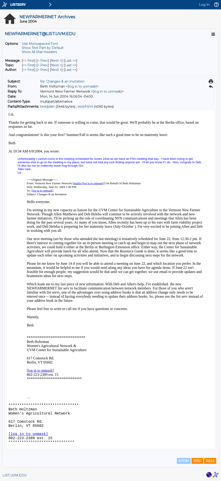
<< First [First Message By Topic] (28, 65)
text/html (85, 106)
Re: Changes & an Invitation (62, 81)
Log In (204, 5)
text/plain (47, 106)
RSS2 (210, 461)
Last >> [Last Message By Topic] (70, 65)
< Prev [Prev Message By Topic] (43, 65)
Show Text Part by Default (43, 48)
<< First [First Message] (28, 61)
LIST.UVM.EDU (15, 475)
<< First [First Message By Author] (28, 70)
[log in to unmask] (82, 86)
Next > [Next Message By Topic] (56, 65)
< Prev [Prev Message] (43, 61)
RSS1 (197, 461)
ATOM (184, 461)
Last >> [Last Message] (70, 61)
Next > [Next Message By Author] (56, 70)
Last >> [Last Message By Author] (70, 70)
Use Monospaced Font (40, 44)
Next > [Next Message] (56, 61)
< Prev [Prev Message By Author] (43, 70)
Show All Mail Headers (39, 52)
